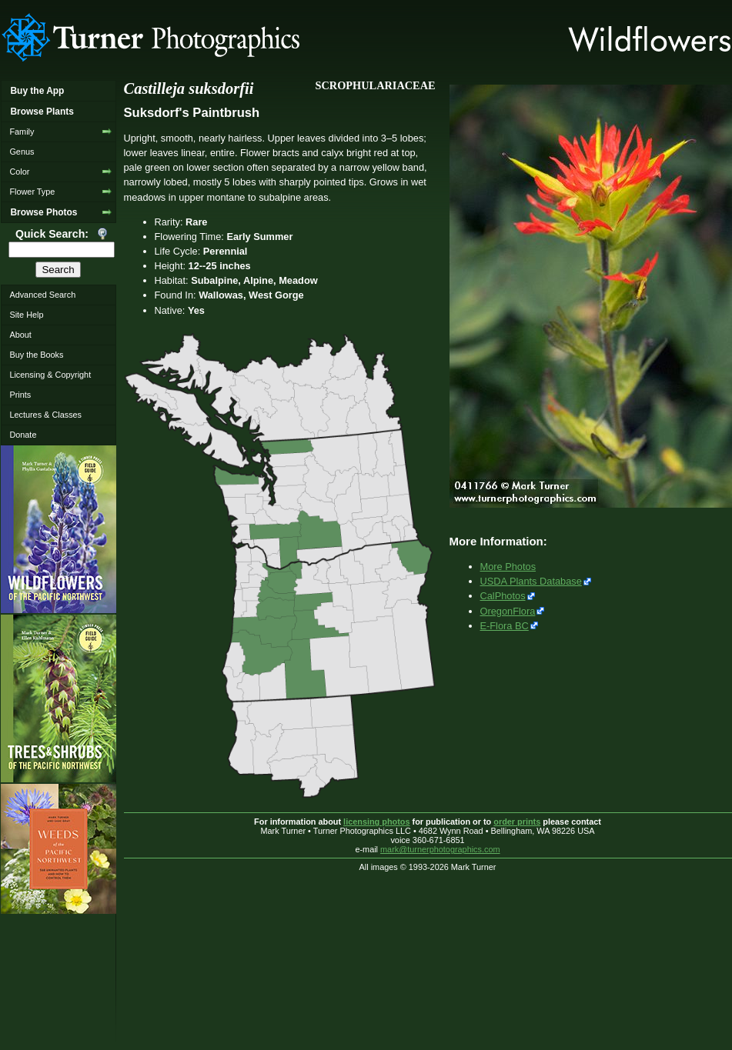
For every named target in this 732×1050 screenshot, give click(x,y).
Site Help (26, 314)
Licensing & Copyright (50, 374)
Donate (22, 434)
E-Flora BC (504, 626)
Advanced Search (42, 294)
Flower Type (32, 191)
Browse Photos (43, 212)
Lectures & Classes (45, 414)
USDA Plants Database (531, 581)
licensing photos (376, 821)
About (20, 334)
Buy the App (37, 90)
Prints (20, 394)
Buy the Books (36, 354)
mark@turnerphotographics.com (440, 849)
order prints (516, 821)
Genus (21, 151)
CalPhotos (503, 596)
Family (21, 131)
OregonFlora (508, 611)
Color (19, 171)
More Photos (508, 566)
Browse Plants (41, 111)
